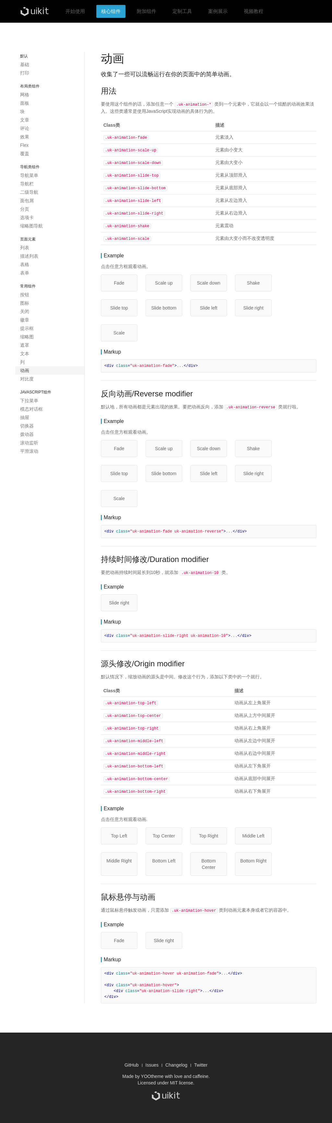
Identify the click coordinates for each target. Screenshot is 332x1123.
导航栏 (27, 183)
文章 (24, 120)
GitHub (131, 1058)
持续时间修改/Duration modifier (155, 555)
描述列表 (29, 256)
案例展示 (218, 11)
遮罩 (24, 345)
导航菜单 (29, 175)
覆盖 (24, 153)
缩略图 (27, 336)
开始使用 (75, 11)
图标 (24, 303)
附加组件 (146, 11)
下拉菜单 (29, 400)
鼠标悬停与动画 (128, 890)
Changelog (176, 1058)
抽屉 (24, 417)
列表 (24, 247)
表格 (24, 264)
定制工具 (182, 11)
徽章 (24, 319)
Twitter (201, 1058)
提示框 (27, 328)
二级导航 (29, 192)
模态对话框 (31, 409)
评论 (24, 128)
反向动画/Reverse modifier (147, 390)
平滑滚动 (29, 451)
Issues (152, 1058)
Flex (24, 145)
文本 (24, 353)
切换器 (27, 425)
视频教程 (253, 11)
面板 (24, 103)
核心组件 (111, 11)
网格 (24, 94)
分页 (24, 209)
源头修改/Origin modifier (143, 659)
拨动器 (27, 434)
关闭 (24, 311)
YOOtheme (152, 1069)
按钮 (24, 294)
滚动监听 (29, 442)
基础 (24, 64)
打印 (24, 73)
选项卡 (27, 217)
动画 (24, 370)
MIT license (181, 1076)
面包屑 (27, 200)
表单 (24, 272)
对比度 (27, 378)
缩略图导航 (31, 225)
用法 (108, 91)
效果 (24, 136)
